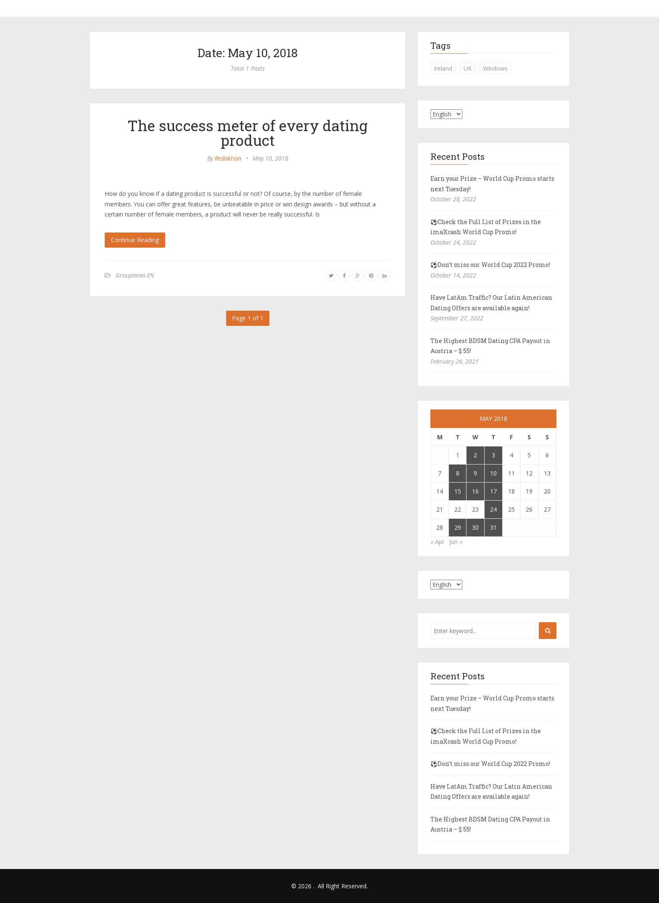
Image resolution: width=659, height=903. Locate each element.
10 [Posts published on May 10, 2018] (493, 473)
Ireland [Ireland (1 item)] (443, 68)
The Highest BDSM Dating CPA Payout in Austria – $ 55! (490, 346)
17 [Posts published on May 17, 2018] (493, 491)
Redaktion (228, 158)
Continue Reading (135, 240)
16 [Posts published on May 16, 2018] (475, 491)
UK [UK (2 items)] (468, 68)
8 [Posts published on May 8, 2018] (457, 473)
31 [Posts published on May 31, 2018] (493, 527)
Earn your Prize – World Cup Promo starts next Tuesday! (492, 183)
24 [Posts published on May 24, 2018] (493, 509)
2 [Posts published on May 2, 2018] (475, 455)
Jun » (455, 542)
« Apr (437, 542)
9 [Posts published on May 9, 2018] (475, 473)
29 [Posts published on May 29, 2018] (457, 527)
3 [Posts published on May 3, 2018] (493, 455)
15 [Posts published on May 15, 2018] (457, 491)
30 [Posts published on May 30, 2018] (475, 527)
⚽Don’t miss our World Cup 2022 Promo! (490, 265)
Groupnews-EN (135, 275)
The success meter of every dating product (247, 133)
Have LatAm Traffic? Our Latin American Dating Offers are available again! (491, 302)
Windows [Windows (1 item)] (495, 68)
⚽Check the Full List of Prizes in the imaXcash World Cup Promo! (485, 227)
